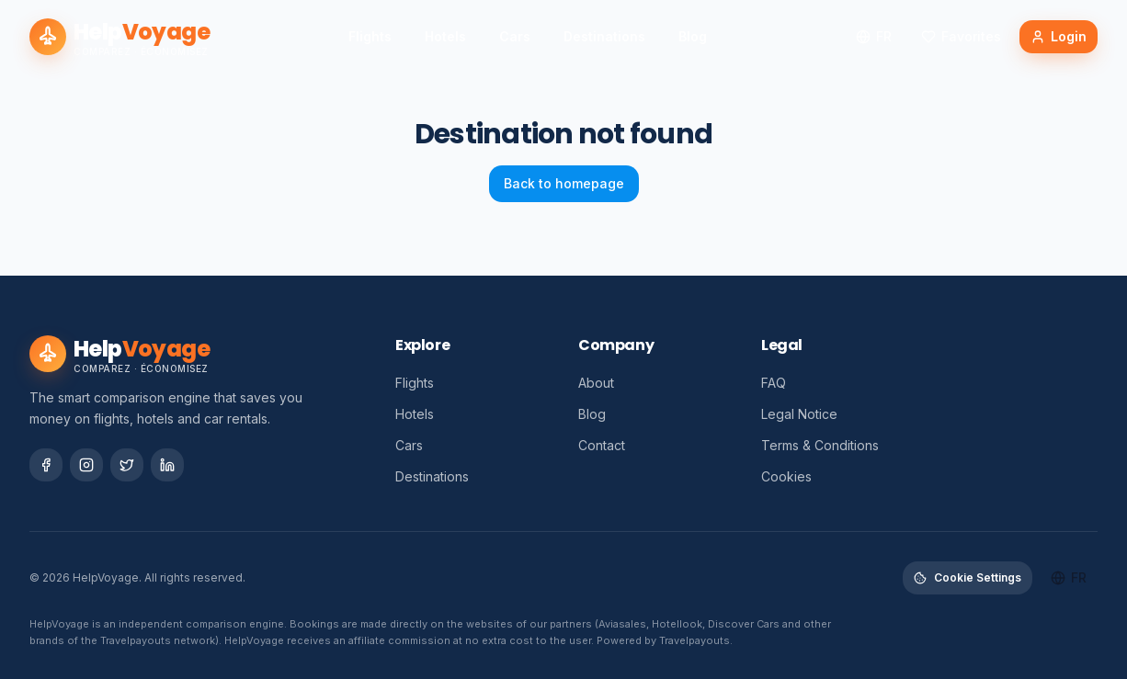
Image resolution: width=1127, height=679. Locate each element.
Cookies (786, 476)
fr (874, 36)
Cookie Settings (967, 577)
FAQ (773, 382)
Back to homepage (564, 183)
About (596, 382)
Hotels (445, 36)
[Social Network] (46, 464)
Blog (692, 36)
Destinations (604, 36)
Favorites (961, 36)
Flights (370, 36)
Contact (601, 445)
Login (1058, 36)
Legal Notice (799, 414)
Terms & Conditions (820, 445)
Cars (514, 36)
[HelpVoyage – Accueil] (119, 36)
